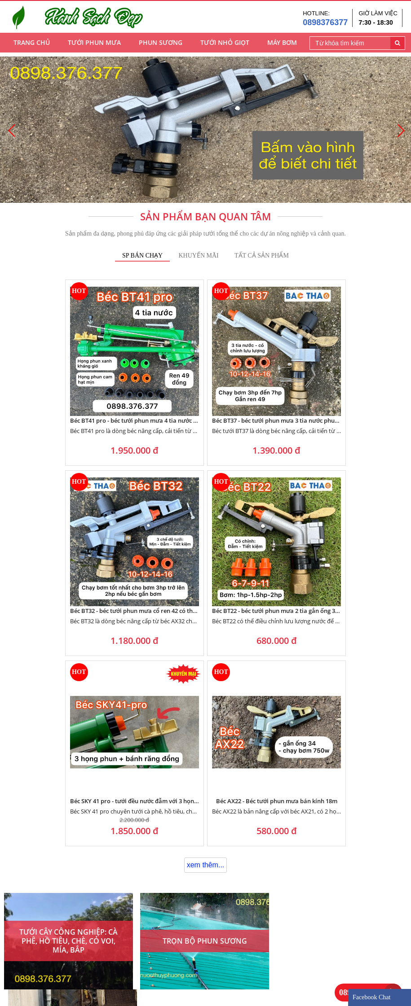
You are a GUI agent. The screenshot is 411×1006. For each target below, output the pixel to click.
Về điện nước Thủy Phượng (43, 968)
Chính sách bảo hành (172, 957)
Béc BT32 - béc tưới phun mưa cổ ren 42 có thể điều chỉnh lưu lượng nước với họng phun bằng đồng (253, 372)
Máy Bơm (282, 45)
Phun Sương (160, 45)
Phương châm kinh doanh (42, 957)
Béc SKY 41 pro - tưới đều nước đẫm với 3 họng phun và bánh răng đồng (157, 515)
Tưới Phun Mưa (94, 45)
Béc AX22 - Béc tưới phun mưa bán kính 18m (253, 515)
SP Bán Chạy (142, 255)
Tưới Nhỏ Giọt (224, 45)
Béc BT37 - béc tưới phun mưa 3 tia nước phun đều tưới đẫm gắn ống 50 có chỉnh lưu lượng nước (157, 372)
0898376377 (325, 23)
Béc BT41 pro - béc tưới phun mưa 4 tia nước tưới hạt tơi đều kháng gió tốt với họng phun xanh (61, 372)
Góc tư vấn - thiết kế (171, 968)
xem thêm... (206, 578)
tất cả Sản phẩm (261, 255)
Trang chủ (31, 45)
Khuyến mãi (198, 255)
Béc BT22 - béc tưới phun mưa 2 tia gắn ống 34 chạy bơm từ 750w (349, 372)
